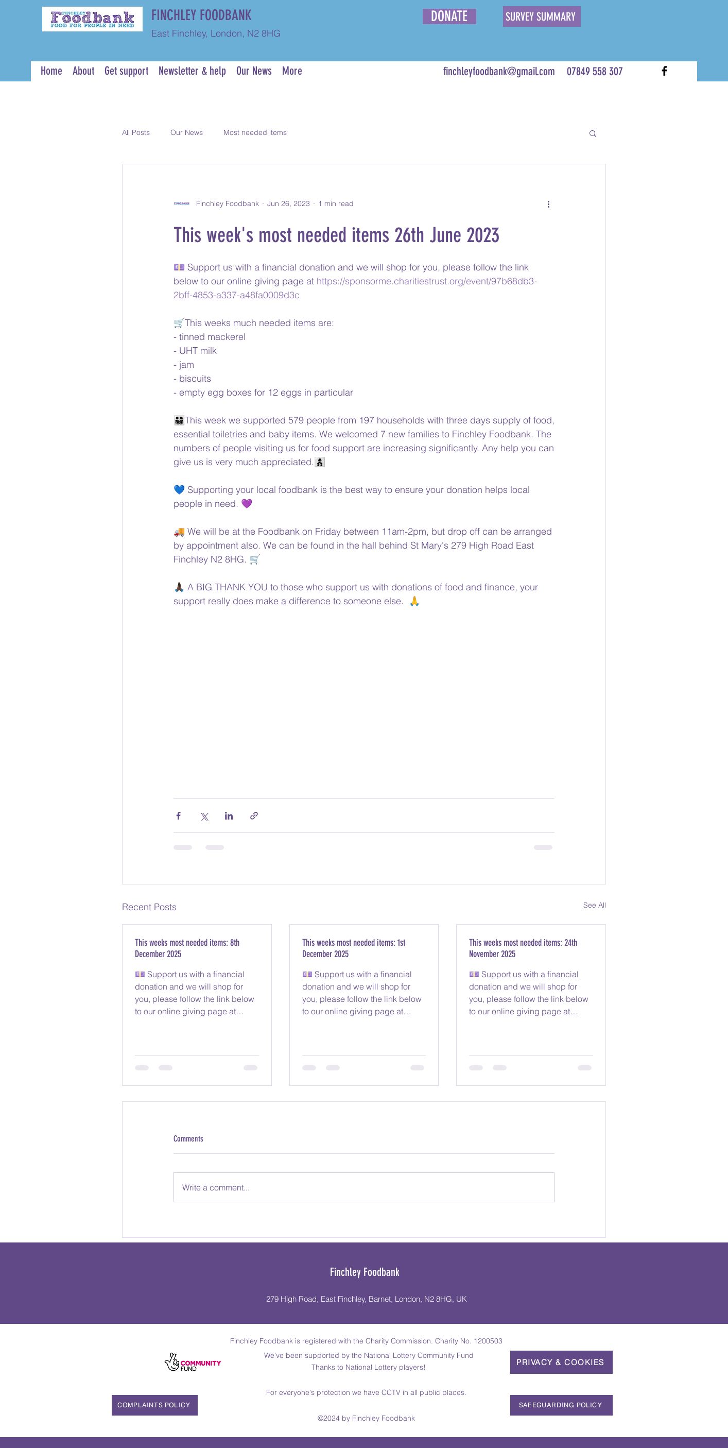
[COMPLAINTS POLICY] (155, 1405)
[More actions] (548, 203)
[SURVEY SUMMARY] (542, 16)
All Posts (136, 132)
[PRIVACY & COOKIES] (561, 1362)
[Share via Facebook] (178, 816)
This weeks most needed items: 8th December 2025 (187, 948)
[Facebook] (664, 70)
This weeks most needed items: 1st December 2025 (353, 948)
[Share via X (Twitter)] (204, 816)
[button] (593, 133)
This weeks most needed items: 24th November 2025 (523, 948)
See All (594, 905)
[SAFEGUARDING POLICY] (561, 1405)
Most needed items (255, 132)
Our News (186, 132)
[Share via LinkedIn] (229, 816)
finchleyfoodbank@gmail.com (499, 71)
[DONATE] (449, 16)
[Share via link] (254, 816)
